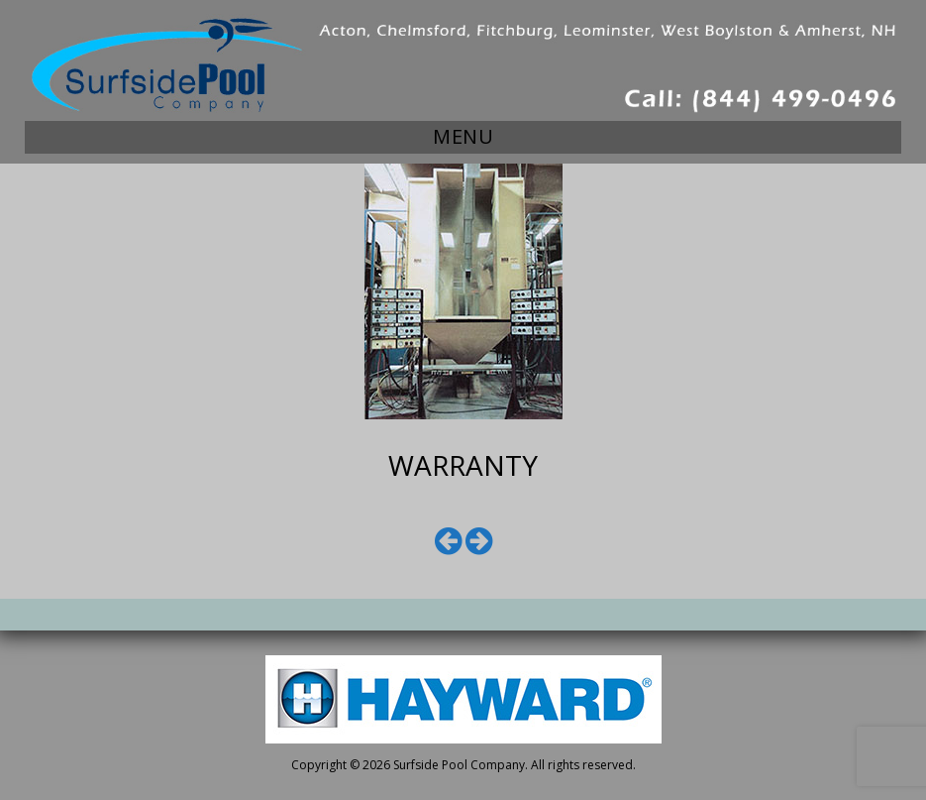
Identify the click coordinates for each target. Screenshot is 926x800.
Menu (463, 136)
